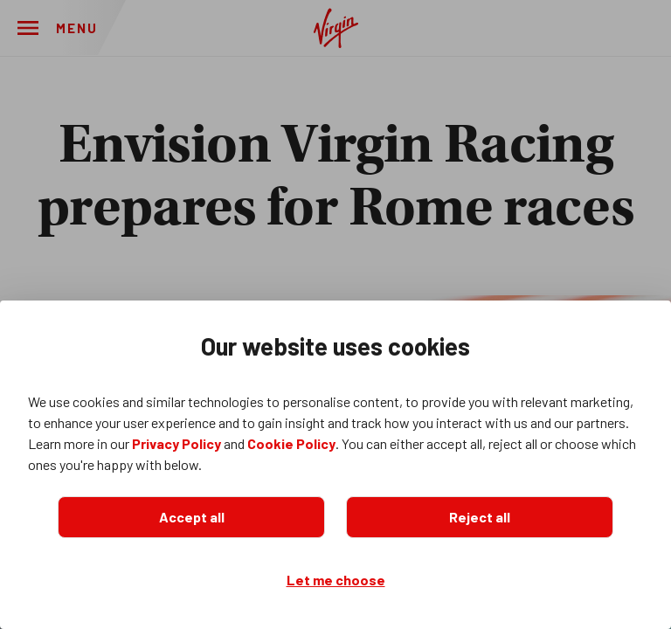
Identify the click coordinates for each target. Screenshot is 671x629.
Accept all (192, 516)
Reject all (479, 516)
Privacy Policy (176, 443)
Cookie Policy (291, 443)
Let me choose (336, 579)
